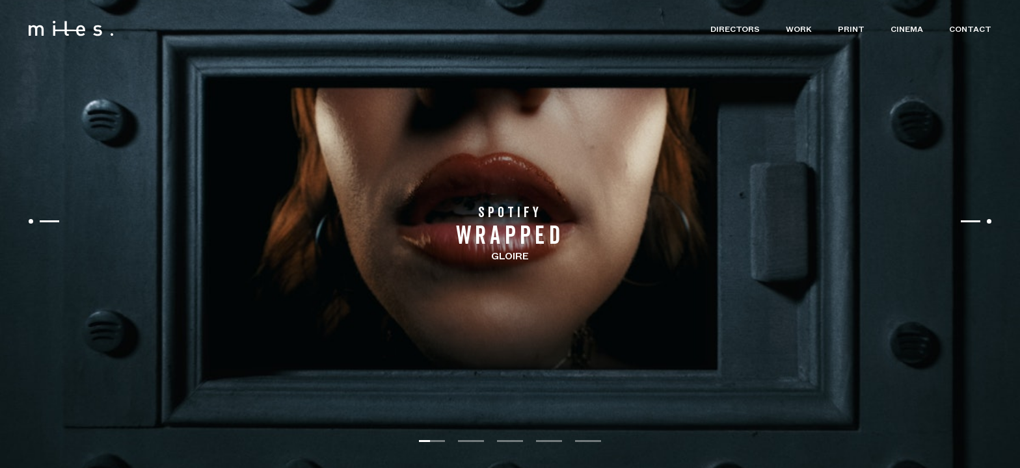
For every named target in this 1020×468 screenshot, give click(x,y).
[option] (510, 234)
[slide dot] (431, 441)
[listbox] (510, 234)
